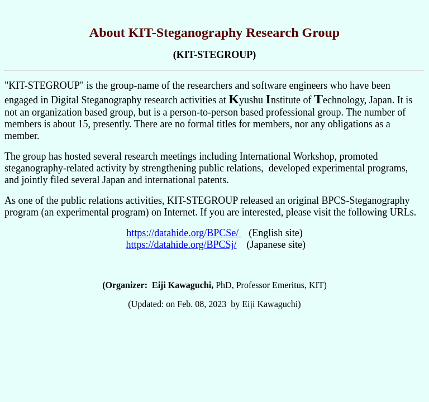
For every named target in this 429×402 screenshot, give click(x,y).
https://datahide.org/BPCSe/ (183, 232)
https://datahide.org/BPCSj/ (181, 244)
